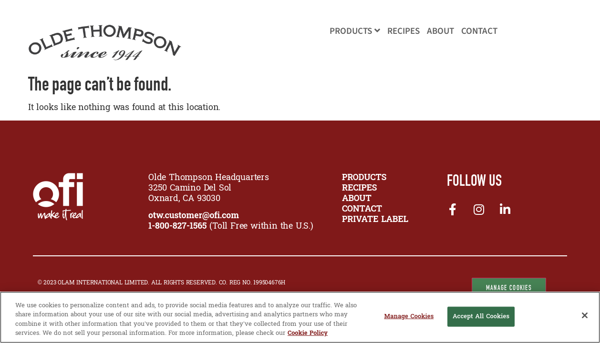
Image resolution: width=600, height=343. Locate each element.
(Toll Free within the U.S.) (230, 226)
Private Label (375, 219)
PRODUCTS (364, 178)
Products (355, 31)
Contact (479, 31)
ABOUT (357, 198)
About (440, 31)
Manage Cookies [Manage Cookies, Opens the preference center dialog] (409, 316)
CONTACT (362, 209)
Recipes (403, 31)
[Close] (584, 315)
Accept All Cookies (481, 316)
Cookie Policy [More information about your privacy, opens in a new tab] (308, 333)
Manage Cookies (509, 288)
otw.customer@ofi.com (193, 216)
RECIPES (359, 188)
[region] (300, 317)
